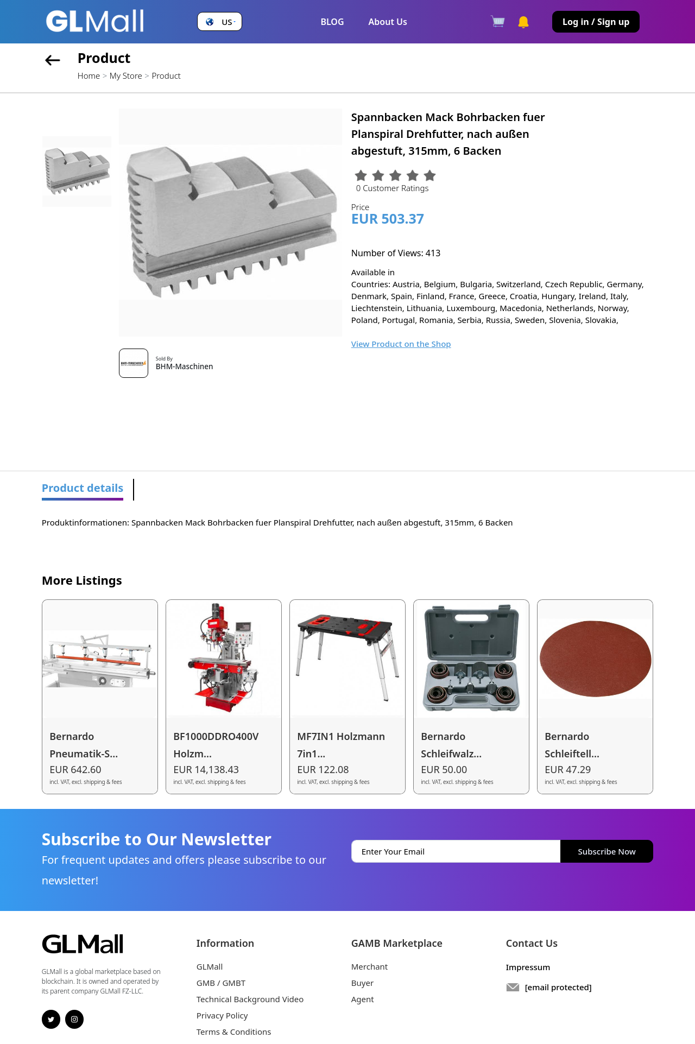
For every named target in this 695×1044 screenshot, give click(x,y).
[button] (219, 22)
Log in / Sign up (596, 22)
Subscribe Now (607, 851)
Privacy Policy (222, 1015)
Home (89, 75)
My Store (126, 75)
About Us (388, 22)
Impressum (528, 966)
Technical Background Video (250, 999)
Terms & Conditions (234, 1031)
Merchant (369, 966)
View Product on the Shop (401, 343)
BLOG (332, 22)
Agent (362, 999)
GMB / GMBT (221, 982)
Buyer (362, 982)
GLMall (210, 966)
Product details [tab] (83, 487)
